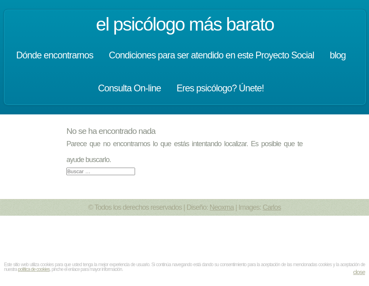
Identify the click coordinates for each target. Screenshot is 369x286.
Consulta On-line (129, 88)
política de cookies (34, 269)
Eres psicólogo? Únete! (220, 88)
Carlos (272, 207)
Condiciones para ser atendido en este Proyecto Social (211, 55)
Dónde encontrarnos (54, 55)
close (359, 272)
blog (338, 55)
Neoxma (222, 207)
